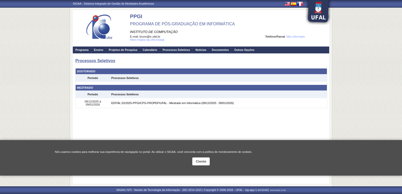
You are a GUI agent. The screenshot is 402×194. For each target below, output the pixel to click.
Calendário (150, 49)
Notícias (200, 49)
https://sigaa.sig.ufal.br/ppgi (147, 39)
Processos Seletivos (176, 49)
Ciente (201, 161)
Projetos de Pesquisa (123, 49)
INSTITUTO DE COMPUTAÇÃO (154, 32)
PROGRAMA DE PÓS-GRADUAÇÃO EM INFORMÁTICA (182, 24)
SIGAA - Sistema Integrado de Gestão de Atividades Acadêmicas (113, 3)
